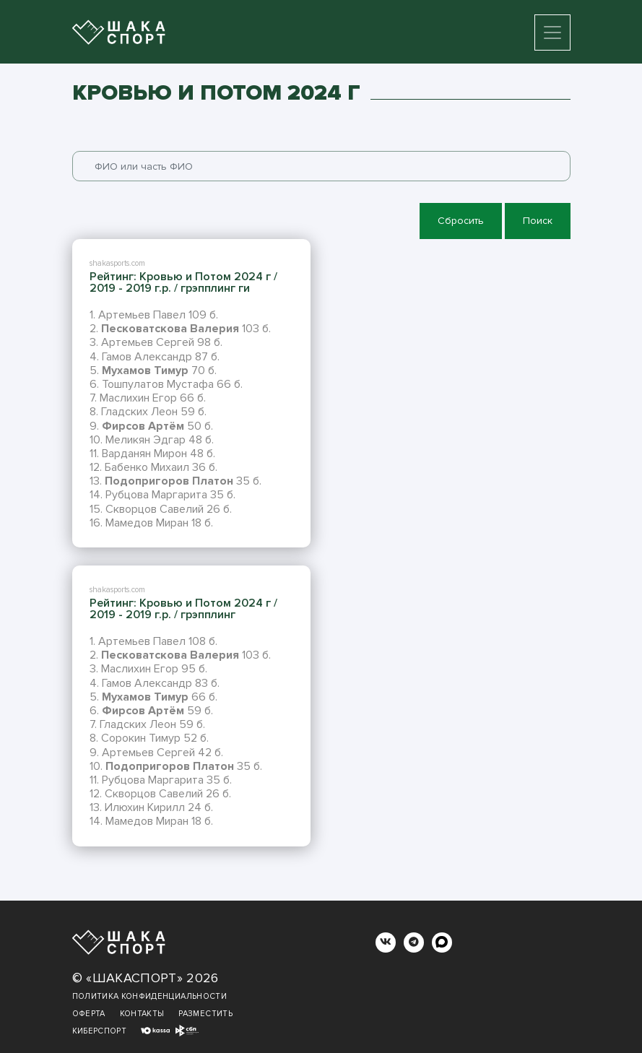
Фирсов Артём (143, 426)
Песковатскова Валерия (170, 328)
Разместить (205, 1013)
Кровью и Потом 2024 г (205, 276)
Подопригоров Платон (169, 481)
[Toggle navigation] (552, 32)
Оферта (88, 1013)
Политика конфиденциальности (149, 996)
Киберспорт (99, 1031)
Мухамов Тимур (145, 370)
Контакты (142, 1013)
